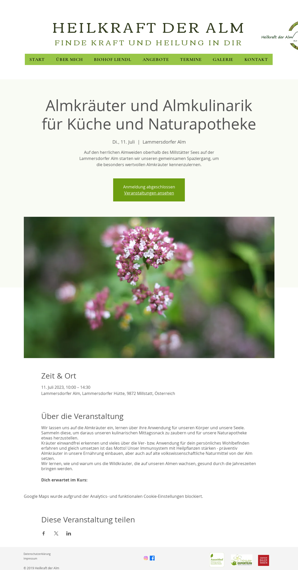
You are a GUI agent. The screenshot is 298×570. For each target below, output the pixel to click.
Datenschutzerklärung (37, 554)
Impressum (30, 558)
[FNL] (241, 559)
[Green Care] (217, 559)
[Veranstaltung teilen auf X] (56, 533)
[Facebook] (152, 558)
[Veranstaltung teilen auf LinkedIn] (68, 533)
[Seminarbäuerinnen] (263, 560)
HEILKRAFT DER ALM (149, 26)
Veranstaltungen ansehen (149, 193)
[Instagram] (145, 558)
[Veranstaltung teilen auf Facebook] (43, 533)
